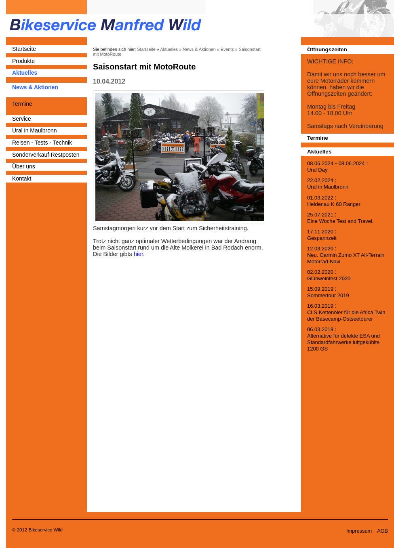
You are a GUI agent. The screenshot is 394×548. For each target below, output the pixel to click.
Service (21, 118)
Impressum (359, 531)
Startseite (24, 49)
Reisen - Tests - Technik (42, 142)
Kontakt (21, 178)
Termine (22, 104)
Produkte (23, 61)
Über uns (23, 166)
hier (138, 254)
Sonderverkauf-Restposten (46, 154)
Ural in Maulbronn (34, 130)
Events (227, 49)
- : (337, 166)
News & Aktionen (35, 87)
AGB (382, 531)
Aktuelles (24, 72)
